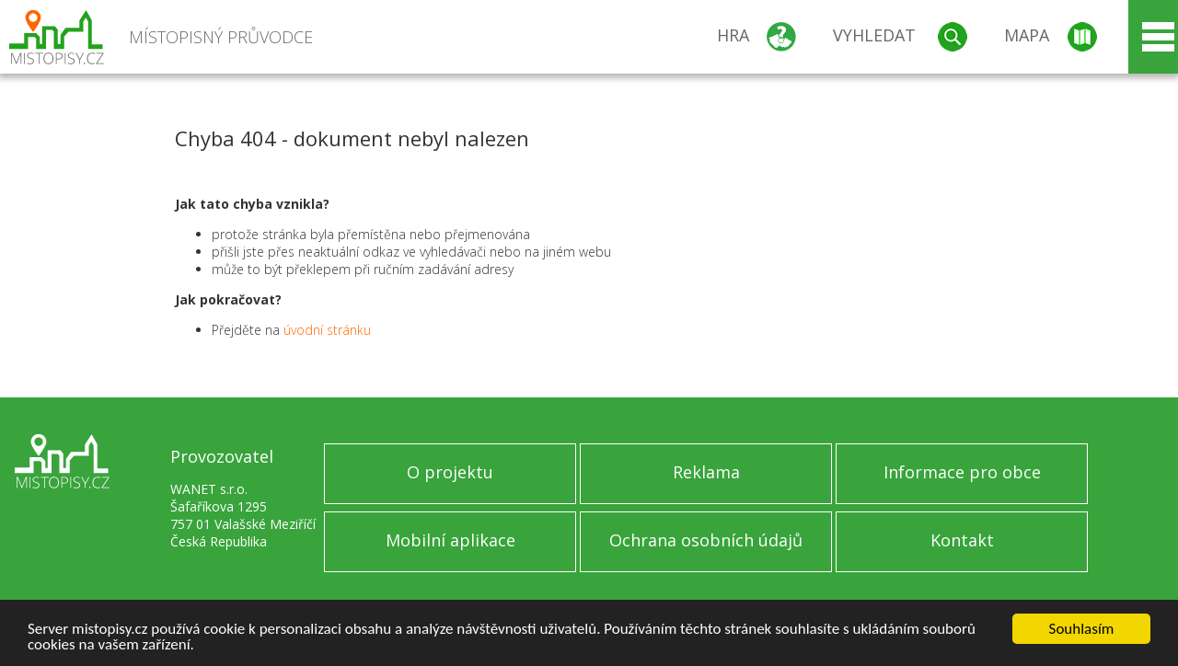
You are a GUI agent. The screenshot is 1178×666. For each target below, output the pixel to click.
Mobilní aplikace (450, 540)
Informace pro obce (962, 472)
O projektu (450, 472)
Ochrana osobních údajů (706, 540)
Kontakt (962, 540)
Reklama (706, 472)
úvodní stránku (327, 330)
